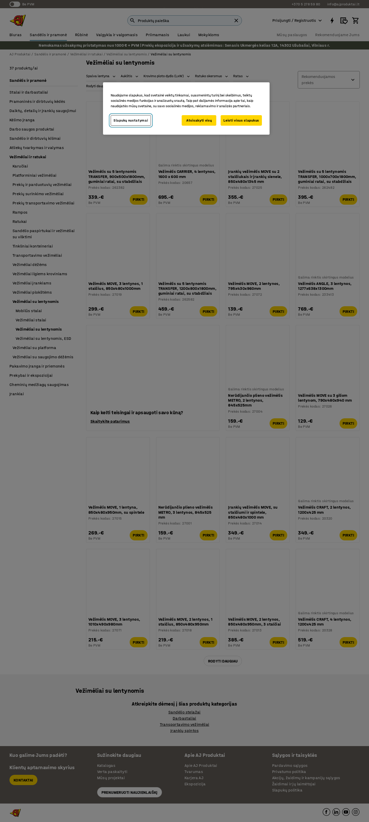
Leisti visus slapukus (241, 120)
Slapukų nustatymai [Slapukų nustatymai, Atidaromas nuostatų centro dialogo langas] (131, 120)
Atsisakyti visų (199, 120)
